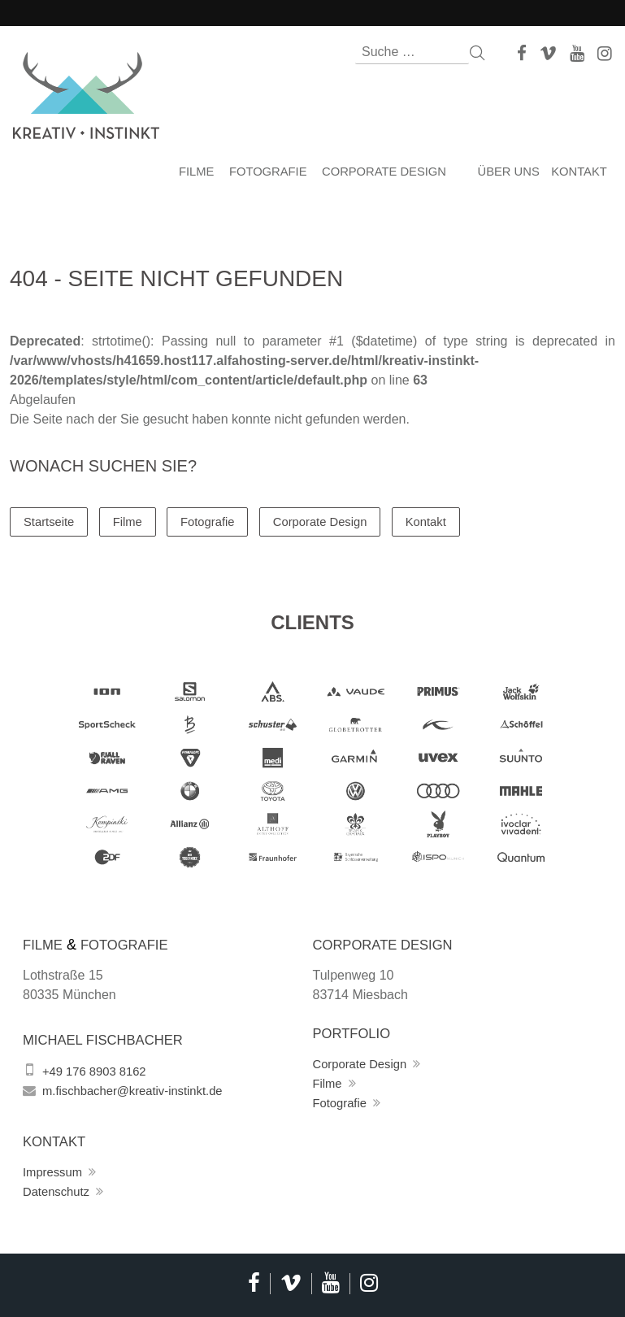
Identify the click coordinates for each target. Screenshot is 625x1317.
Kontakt (582, 172)
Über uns (506, 172)
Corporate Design (386, 172)
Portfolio (355, 1030)
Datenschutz (59, 1188)
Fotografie (264, 172)
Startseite (51, 517)
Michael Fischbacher (109, 1036)
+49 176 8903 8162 (98, 1068)
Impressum (55, 1169)
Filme (190, 172)
